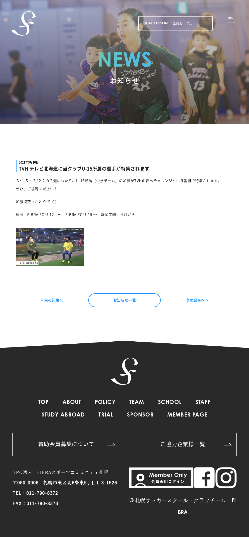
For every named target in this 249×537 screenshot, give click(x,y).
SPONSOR (140, 415)
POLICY (105, 402)
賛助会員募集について (76, 444)
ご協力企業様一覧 (196, 444)
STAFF (203, 402)
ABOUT (71, 402)
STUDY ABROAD (63, 415)
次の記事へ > (197, 300)
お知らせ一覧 (124, 300)
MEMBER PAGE (187, 415)
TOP (43, 402)
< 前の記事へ (52, 300)
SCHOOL (170, 402)
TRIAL (105, 415)
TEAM (136, 402)
